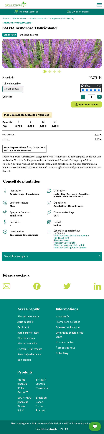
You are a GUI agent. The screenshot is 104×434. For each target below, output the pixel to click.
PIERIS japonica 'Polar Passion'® (22, 386)
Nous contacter (64, 342)
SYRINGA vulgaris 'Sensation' (42, 384)
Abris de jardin (25, 322)
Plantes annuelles (27, 343)
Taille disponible (11, 84)
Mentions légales (20, 423)
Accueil (5, 18)
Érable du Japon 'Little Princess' (41, 404)
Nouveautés (62, 316)
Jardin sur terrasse (28, 333)
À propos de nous (65, 348)
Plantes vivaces (19, 18)
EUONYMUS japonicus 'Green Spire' (24, 404)
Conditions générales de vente (69, 335)
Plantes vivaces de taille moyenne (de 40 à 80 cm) (52, 18)
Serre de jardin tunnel (29, 354)
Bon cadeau (24, 360)
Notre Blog (62, 353)
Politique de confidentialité (46, 423)
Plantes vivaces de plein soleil (69, 245)
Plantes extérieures (28, 316)
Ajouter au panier (88, 104)
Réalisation (46, 429)
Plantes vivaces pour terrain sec (70, 247)
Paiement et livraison (68, 327)
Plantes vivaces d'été (64, 243)
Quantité (7, 97)
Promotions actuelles (68, 322)
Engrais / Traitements (29, 349)
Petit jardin (23, 327)
